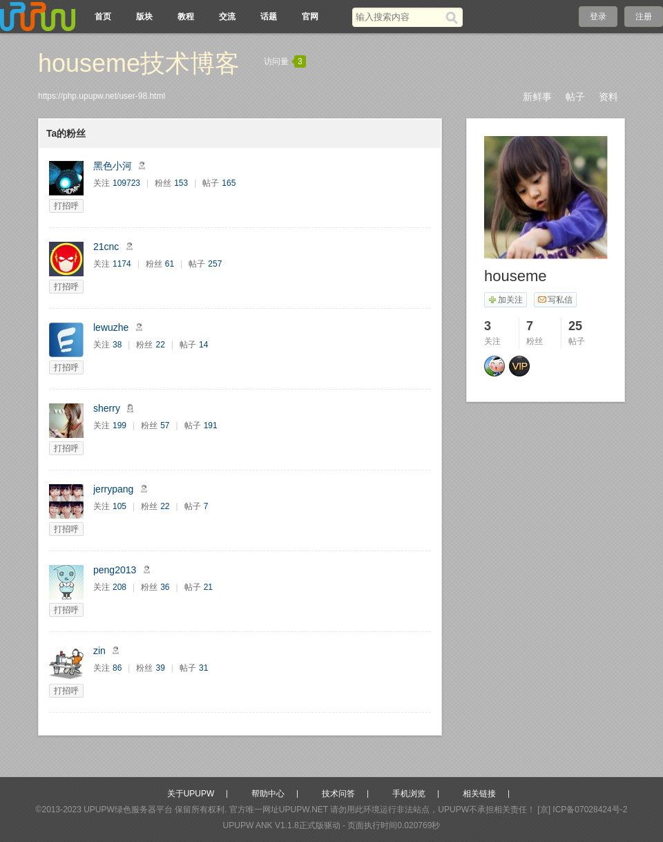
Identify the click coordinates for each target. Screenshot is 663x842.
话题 (268, 16)
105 (119, 506)
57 (164, 425)
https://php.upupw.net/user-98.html (101, 96)
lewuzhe (110, 327)
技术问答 (338, 793)
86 (117, 668)
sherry (106, 408)
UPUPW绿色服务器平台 (128, 809)
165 (229, 183)
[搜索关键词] (399, 17)
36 (164, 587)
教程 (185, 16)
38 (117, 345)
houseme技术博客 (139, 63)
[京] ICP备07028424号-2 (582, 809)
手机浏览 (408, 793)
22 (159, 345)
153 (181, 183)
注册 (643, 16)
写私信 (555, 300)
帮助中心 (268, 793)
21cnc (106, 246)
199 (119, 425)
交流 (227, 16)
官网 (310, 16)
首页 (103, 16)
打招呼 (66, 206)
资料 (608, 96)
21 (208, 587)
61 (169, 264)
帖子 (575, 96)
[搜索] (454, 17)
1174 (122, 264)
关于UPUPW (191, 793)
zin (99, 650)
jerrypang (113, 489)
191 (211, 425)
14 (203, 345)
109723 (126, 183)
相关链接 (479, 793)
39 (159, 668)
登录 (598, 16)
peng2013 (114, 569)
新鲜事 (537, 96)
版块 (144, 16)
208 (119, 587)
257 (215, 264)
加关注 (505, 300)
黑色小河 (112, 165)
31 (203, 668)
